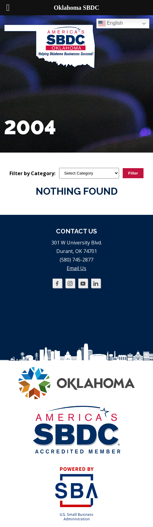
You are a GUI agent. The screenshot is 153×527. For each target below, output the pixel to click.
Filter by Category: (32, 173)
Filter (133, 173)
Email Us (76, 268)
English (110, 23)
